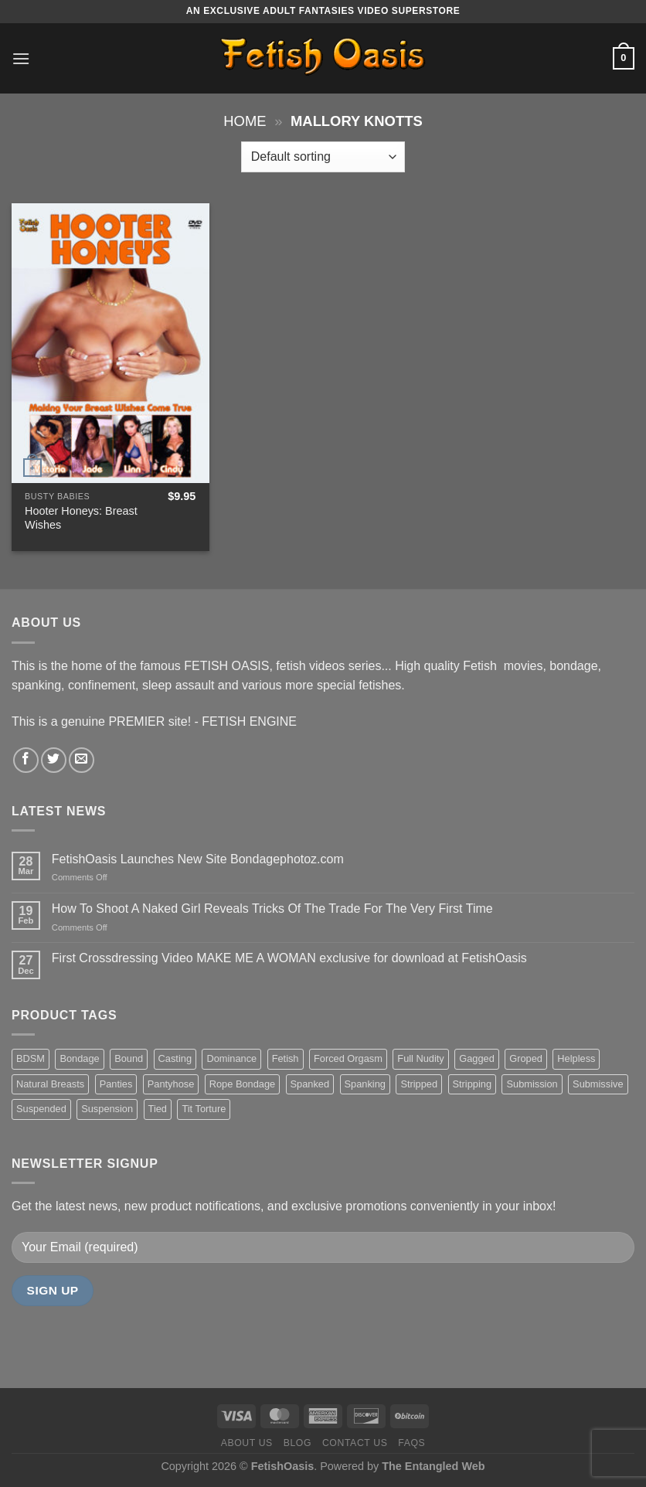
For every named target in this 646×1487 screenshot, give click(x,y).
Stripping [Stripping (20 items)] (472, 1084)
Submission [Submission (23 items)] (531, 1084)
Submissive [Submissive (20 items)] (598, 1084)
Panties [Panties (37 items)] (116, 1084)
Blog (297, 1443)
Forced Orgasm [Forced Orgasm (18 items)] (348, 1058)
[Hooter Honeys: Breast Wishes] (110, 342)
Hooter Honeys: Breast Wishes (81, 518)
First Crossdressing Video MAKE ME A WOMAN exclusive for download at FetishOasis (289, 958)
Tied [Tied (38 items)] (157, 1108)
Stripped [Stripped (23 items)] (418, 1084)
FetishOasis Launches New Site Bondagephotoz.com (198, 859)
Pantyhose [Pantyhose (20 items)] (171, 1084)
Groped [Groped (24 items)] (525, 1058)
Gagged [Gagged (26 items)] (477, 1058)
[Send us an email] (81, 760)
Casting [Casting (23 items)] (175, 1058)
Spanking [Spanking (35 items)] (365, 1084)
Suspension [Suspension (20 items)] (107, 1108)
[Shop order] (323, 156)
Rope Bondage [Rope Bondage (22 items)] (242, 1084)
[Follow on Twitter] (53, 760)
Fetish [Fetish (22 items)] (285, 1058)
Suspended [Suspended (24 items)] (41, 1108)
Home (244, 121)
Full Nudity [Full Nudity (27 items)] (420, 1058)
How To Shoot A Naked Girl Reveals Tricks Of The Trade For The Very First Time (272, 908)
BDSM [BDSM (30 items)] (30, 1058)
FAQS (411, 1443)
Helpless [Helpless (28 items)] (576, 1058)
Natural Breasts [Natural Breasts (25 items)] (50, 1084)
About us (247, 1443)
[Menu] (21, 58)
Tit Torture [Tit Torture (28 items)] (204, 1108)
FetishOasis (282, 1466)
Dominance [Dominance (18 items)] (231, 1058)
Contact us (355, 1443)
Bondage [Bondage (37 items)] (79, 1058)
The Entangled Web (433, 1466)
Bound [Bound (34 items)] (128, 1058)
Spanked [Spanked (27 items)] (310, 1084)
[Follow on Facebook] (26, 760)
